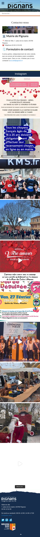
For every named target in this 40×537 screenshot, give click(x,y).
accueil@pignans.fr (16, 60)
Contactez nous (6, 515)
